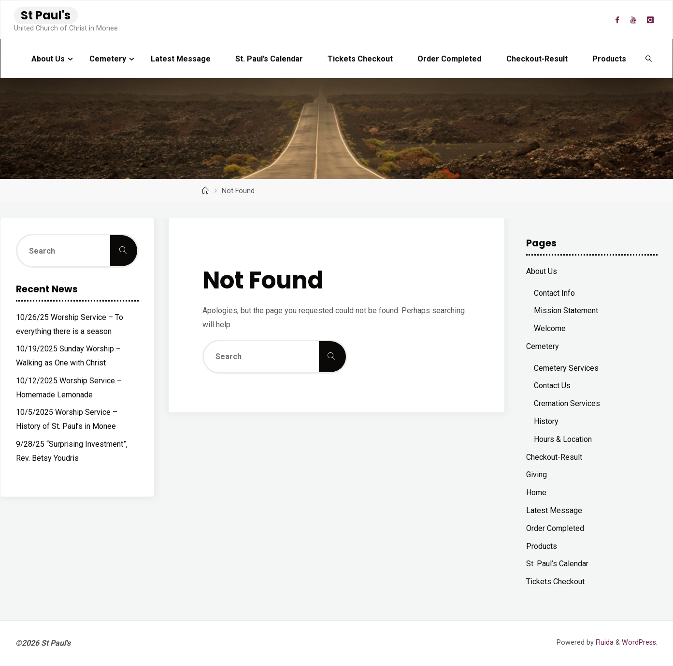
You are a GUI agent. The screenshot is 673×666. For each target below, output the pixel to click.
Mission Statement (566, 310)
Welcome (550, 328)
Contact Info (554, 293)
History (546, 421)
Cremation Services (567, 403)
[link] (648, 58)
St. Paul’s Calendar (557, 563)
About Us (541, 271)
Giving (536, 474)
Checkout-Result (554, 457)
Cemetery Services (566, 368)
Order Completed (555, 528)
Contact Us (552, 385)
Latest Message (554, 510)
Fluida (604, 642)
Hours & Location (563, 439)
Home (536, 492)
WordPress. (640, 642)
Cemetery (542, 346)
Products (541, 546)
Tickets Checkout (555, 581)
